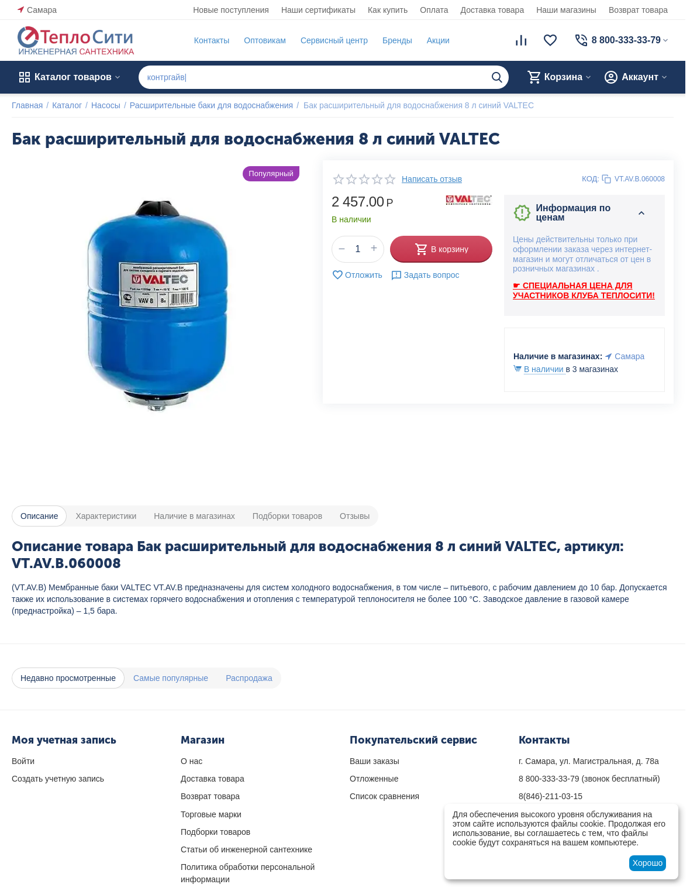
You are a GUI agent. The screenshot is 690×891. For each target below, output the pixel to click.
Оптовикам (265, 40)
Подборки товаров (215, 832)
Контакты (211, 40)
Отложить (357, 275)
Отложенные (374, 778)
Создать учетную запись (58, 778)
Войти (23, 761)
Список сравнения (384, 796)
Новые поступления (231, 10)
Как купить (388, 10)
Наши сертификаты (318, 10)
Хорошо (648, 863)
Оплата (434, 10)
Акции (438, 40)
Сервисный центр (334, 40)
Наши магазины (566, 10)
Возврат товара (638, 10)
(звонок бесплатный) (589, 778)
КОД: (590, 178)
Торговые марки (211, 814)
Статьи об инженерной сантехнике (246, 849)
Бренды (397, 40)
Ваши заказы (374, 761)
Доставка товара (493, 10)
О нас (191, 761)
